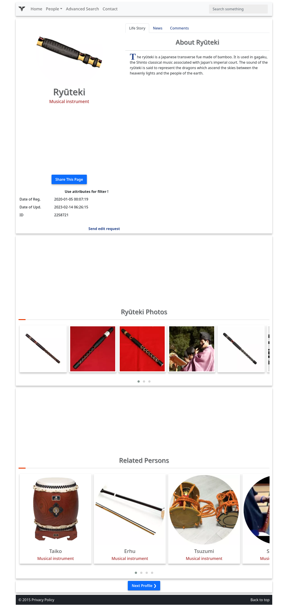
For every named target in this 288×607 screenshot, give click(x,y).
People (52, 8)
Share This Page (69, 179)
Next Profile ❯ (144, 585)
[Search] (238, 9)
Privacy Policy (43, 599)
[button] (138, 381)
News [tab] (157, 28)
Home (36, 8)
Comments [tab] (179, 28)
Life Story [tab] (137, 28)
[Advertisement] (69, 139)
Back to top (260, 599)
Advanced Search (82, 8)
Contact (110, 8)
